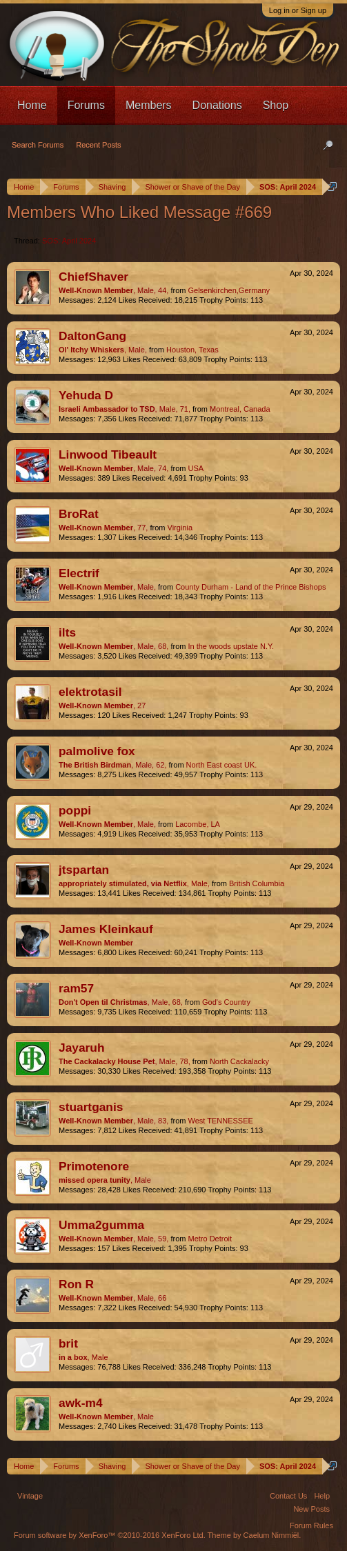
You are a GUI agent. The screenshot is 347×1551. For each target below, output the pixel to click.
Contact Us (288, 1496)
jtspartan (84, 870)
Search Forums (37, 145)
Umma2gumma (101, 1225)
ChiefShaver (93, 276)
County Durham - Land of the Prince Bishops (250, 587)
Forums (86, 105)
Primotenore (94, 1166)
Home (32, 105)
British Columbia (256, 883)
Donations (217, 105)
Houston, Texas (192, 350)
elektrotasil (90, 692)
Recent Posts (98, 145)
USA (196, 468)
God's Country (226, 1002)
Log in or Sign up (297, 10)
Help (322, 1496)
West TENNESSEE (220, 1121)
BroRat (79, 514)
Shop (275, 105)
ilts (67, 632)
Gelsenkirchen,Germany (229, 290)
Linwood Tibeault (108, 454)
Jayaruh (81, 1047)
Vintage (30, 1496)
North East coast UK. (221, 765)
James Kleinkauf (106, 929)
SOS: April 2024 (69, 241)
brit (68, 1343)
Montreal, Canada (240, 409)
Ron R (76, 1284)
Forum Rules (311, 1525)
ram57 (76, 988)
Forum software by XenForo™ (110, 1535)
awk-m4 (81, 1403)
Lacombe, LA (197, 824)
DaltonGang (92, 336)
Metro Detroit (210, 1238)
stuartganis (91, 1107)
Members (149, 105)
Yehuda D (86, 395)
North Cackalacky (239, 1061)
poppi (75, 810)
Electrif (79, 573)
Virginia (180, 527)
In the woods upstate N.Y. (231, 646)
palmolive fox (97, 751)
